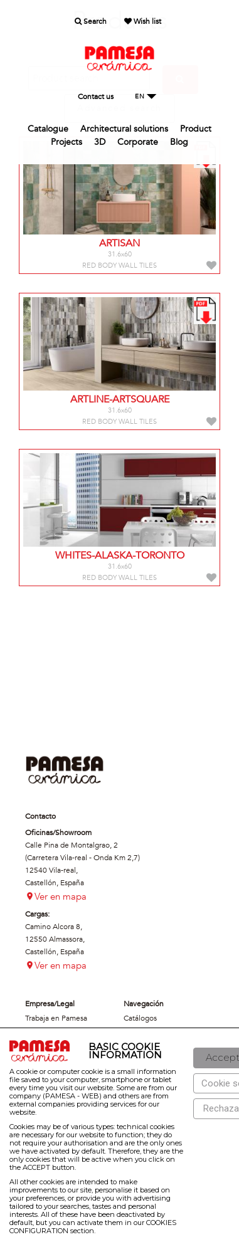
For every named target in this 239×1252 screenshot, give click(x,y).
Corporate (137, 142)
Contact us (96, 97)
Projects (66, 142)
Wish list (142, 21)
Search (91, 21)
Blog (179, 142)
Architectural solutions (124, 129)
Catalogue (48, 129)
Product (195, 129)
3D (99, 142)
